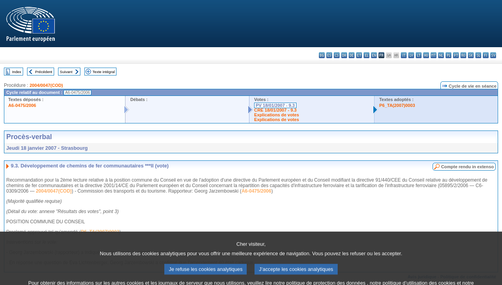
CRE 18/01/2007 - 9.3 (275, 110)
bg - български (322, 55)
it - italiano (404, 55)
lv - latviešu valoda (411, 55)
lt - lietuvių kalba (419, 55)
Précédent (44, 72)
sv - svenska (493, 55)
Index (16, 72)
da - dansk (344, 55)
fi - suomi (486, 55)
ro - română (463, 55)
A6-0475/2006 (22, 105)
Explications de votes (276, 114)
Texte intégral (104, 72)
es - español (329, 55)
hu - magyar (426, 55)
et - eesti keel (359, 55)
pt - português (456, 55)
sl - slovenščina (478, 55)
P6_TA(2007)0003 (397, 105)
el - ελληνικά (366, 55)
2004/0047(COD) (46, 85)
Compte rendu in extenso (467, 166)
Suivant (66, 72)
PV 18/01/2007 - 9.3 (275, 105)
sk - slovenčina (471, 55)
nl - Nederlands (441, 55)
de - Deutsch (352, 55)
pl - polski (448, 55)
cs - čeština (337, 55)
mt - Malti (434, 55)
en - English (374, 55)
